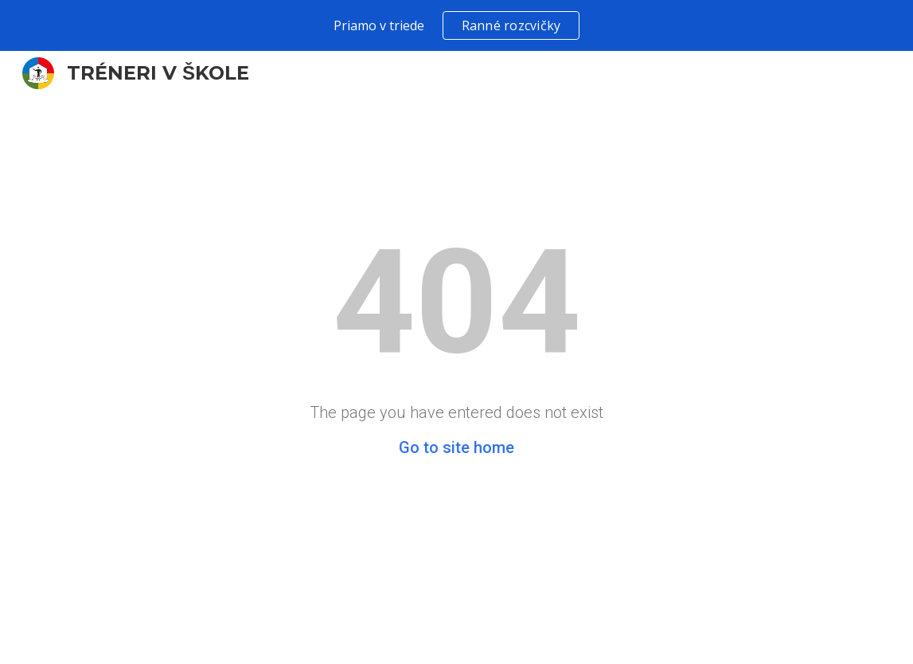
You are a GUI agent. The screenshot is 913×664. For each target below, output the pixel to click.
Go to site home (456, 447)
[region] (456, 25)
